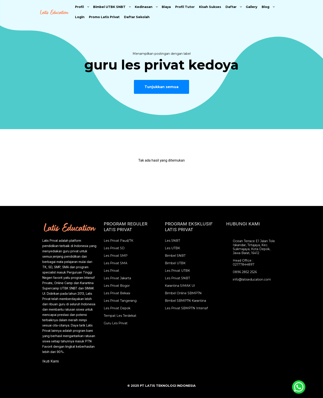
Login (80, 17)
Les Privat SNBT (177, 278)
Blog (265, 7)
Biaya (166, 7)
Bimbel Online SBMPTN (183, 293)
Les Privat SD (114, 248)
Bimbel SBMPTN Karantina (185, 301)
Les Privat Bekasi (117, 293)
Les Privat (111, 271)
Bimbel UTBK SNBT (109, 7)
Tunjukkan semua (161, 87)
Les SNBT (172, 241)
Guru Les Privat (116, 323)
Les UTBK (172, 248)
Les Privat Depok (117, 308)
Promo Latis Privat (104, 17)
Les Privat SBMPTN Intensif (186, 308)
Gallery (251, 7)
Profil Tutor (185, 7)
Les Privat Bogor (117, 286)
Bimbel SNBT (175, 256)
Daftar (231, 7)
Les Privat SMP (116, 256)
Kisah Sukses (210, 7)
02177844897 (243, 264)
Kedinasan (143, 7)
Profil (79, 7)
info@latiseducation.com (252, 279)
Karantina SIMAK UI (180, 286)
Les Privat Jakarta (117, 278)
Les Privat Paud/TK (118, 241)
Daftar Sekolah (137, 17)
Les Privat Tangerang (120, 301)
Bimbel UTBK (175, 263)
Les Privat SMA (115, 263)
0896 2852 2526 (245, 272)
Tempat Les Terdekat (120, 316)
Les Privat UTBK (177, 271)
